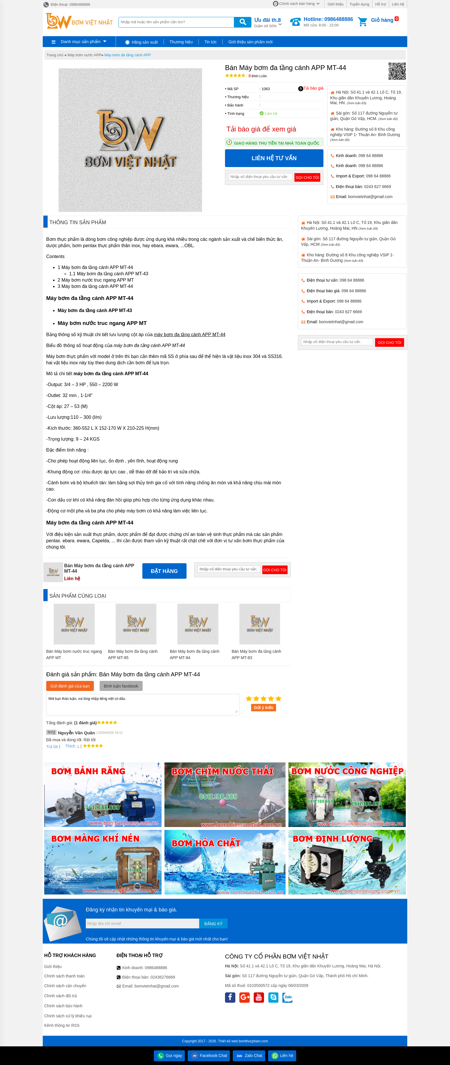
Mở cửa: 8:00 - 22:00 (328, 21)
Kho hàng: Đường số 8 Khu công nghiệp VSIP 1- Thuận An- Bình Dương (365, 134)
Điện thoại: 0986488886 (66, 4)
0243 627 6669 (377, 186)
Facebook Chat (209, 1055)
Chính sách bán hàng (297, 3)
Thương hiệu (181, 42)
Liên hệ (398, 4)
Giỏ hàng (382, 20)
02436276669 (162, 977)
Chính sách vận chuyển (65, 985)
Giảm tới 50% (267, 22)
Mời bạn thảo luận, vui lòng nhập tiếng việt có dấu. (143, 704)
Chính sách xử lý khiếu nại (68, 1016)
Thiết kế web (228, 1041)
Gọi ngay (169, 1055)
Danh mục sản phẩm (80, 41)
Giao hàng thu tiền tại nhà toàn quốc (276, 143)
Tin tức (210, 42)
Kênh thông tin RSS (61, 1025)
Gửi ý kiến (264, 707)
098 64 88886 (370, 155)
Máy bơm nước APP (84, 55)
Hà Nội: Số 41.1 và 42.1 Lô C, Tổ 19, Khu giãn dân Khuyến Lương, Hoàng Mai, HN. (366, 97)
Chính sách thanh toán (64, 976)
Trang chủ (54, 55)
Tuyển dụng (359, 4)
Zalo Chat (249, 1055)
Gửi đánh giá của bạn (70, 686)
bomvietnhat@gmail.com (370, 196)
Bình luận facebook (121, 686)
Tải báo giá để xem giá (261, 129)
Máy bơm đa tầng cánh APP (127, 55)
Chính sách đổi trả (60, 996)
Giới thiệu (335, 4)
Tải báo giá (310, 88)
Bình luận (258, 76)
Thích (68, 746)
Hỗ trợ (380, 4)
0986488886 (156, 967)
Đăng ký (213, 923)
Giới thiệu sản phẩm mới (250, 42)
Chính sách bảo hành (63, 1006)
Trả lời (52, 746)
